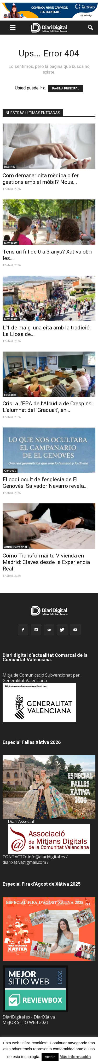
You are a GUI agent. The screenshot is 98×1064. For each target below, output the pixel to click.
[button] (90, 28)
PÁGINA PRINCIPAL (65, 88)
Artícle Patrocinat (15, 547)
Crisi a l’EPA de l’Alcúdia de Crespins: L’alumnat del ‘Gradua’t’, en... (48, 406)
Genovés (10, 470)
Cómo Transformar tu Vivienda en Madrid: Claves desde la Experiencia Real (46, 562)
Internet (9, 166)
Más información (75, 1056)
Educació (10, 395)
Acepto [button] (50, 1057)
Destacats (11, 243)
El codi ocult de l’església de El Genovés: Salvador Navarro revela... (45, 482)
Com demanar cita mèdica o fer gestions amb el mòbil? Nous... (41, 178)
